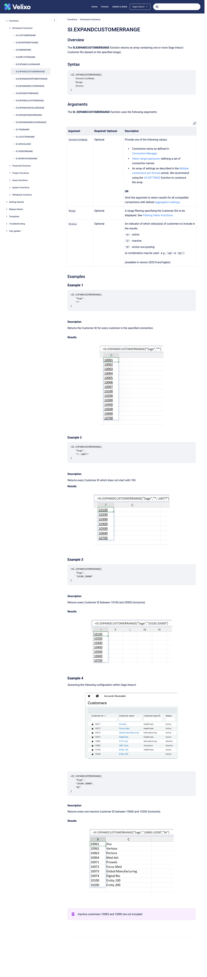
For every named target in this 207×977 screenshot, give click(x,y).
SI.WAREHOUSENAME (26, 158)
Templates (14, 216)
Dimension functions (22, 28)
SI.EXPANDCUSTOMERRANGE (30, 71)
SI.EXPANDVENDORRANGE (29, 115)
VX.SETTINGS (152, 177)
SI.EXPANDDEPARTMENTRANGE (31, 79)
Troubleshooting (17, 223)
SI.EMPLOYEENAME (25, 57)
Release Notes (16, 209)
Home (94, 6)
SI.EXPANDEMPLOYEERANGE (30, 86)
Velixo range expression (146, 158)
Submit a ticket (119, 6)
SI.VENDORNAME (24, 151)
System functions (20, 187)
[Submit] (157, 6)
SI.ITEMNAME (22, 129)
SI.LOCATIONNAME (25, 137)
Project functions (20, 173)
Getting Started (16, 202)
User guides (15, 231)
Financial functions (21, 165)
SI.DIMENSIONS (23, 50)
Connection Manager (144, 153)
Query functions (20, 180)
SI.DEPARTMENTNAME (27, 42)
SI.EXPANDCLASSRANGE (28, 64)
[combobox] (176, 7)
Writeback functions (22, 194)
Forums (104, 6)
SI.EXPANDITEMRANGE (27, 93)
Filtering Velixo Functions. (158, 215)
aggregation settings (167, 202)
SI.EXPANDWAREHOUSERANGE (31, 122)
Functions (14, 21)
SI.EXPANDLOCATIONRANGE (30, 100)
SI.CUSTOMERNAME (26, 35)
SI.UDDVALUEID (23, 144)
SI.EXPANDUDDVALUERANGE (30, 108)
